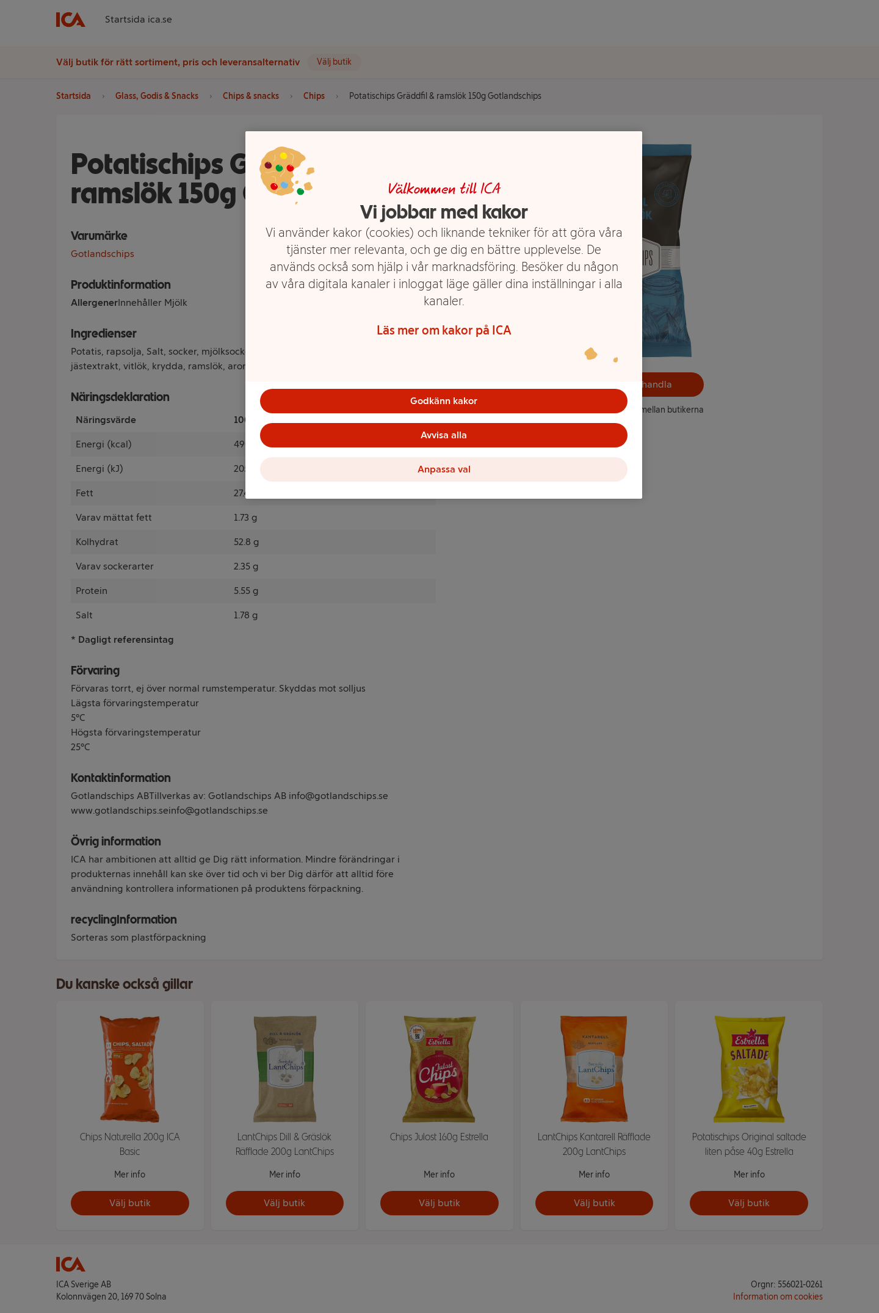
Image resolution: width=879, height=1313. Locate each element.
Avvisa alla (444, 435)
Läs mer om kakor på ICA (444, 330)
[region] (443, 315)
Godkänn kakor (443, 401)
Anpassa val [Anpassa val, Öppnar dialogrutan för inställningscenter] (444, 469)
